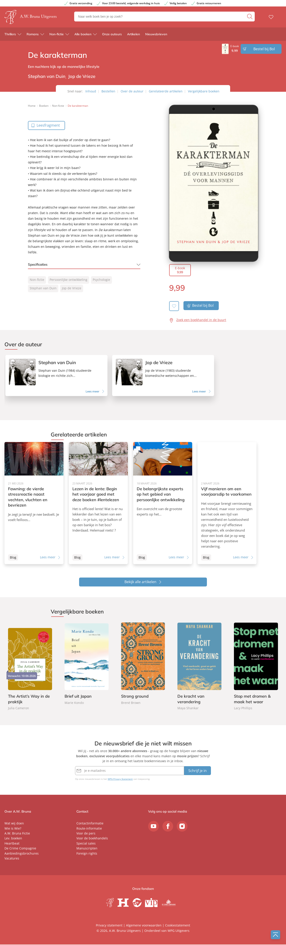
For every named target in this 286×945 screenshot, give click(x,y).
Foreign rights (86, 853)
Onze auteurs (112, 35)
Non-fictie (56, 35)
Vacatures (11, 859)
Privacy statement (109, 926)
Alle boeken (82, 35)
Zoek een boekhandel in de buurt (201, 320)
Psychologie (101, 279)
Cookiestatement (177, 926)
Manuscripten (86, 849)
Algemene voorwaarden (144, 926)
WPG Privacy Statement (120, 779)
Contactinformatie (89, 824)
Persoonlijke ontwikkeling (68, 279)
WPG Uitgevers (178, 931)
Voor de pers (85, 834)
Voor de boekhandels (92, 839)
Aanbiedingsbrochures (21, 853)
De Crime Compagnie (20, 849)
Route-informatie (89, 829)
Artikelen (133, 35)
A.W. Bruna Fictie (17, 834)
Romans (33, 35)
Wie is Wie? (12, 829)
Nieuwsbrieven (156, 35)
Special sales (86, 844)
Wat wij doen (14, 824)
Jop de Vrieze (71, 288)
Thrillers (10, 35)
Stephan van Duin (43, 288)
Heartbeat (11, 844)
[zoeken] (250, 17)
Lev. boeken (13, 839)
